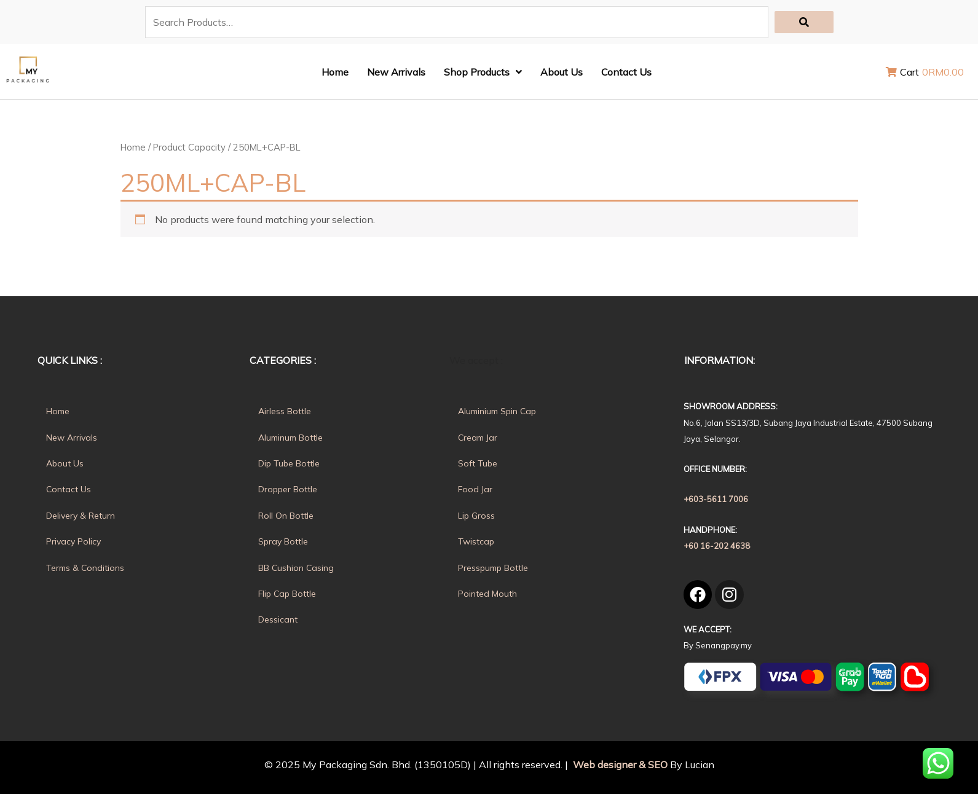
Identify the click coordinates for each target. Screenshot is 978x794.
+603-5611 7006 (716, 499)
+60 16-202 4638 (717, 546)
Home (133, 147)
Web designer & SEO (619, 764)
